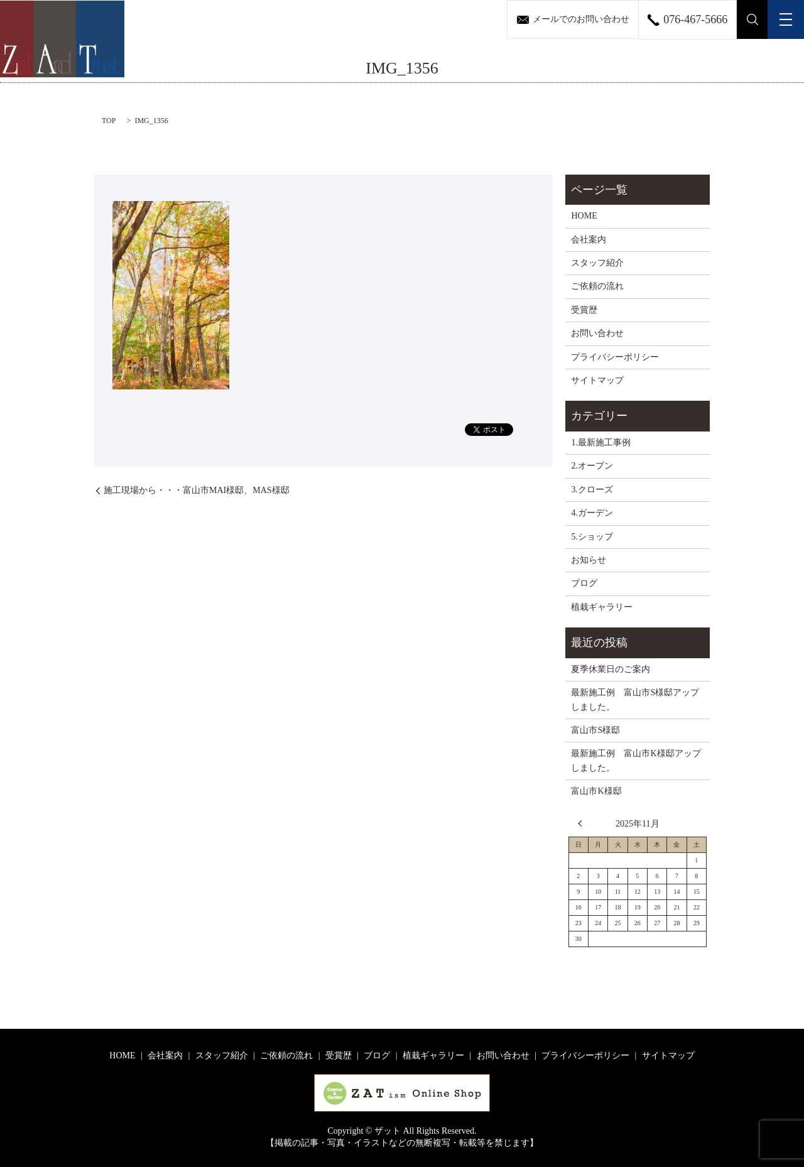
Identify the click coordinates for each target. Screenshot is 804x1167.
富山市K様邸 (596, 791)
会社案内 (588, 239)
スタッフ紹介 (597, 263)
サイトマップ (597, 380)
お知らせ (588, 560)
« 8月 (583, 823)
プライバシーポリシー (615, 357)
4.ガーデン (592, 513)
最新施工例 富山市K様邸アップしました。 (635, 760)
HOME (584, 215)
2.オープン (592, 465)
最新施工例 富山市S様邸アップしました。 (635, 699)
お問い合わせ (597, 333)
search (752, 19)
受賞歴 (584, 310)
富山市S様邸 (595, 730)
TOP (109, 120)
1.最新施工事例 (601, 442)
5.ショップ (592, 536)
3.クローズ (592, 489)
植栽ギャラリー (602, 607)
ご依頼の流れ (597, 286)
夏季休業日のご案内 (610, 669)
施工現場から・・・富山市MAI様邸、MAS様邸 (197, 490)
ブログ (584, 583)
